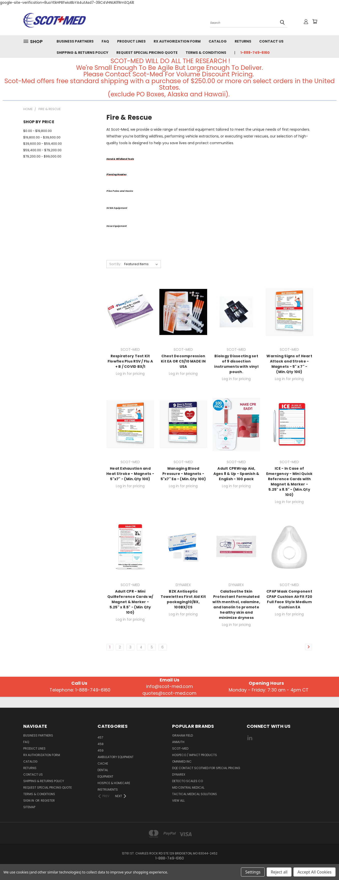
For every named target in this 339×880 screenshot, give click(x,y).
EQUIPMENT (105, 776)
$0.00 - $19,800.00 (37, 130)
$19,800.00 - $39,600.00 (42, 137)
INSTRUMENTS (108, 789)
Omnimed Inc (182, 761)
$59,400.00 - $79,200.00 (42, 150)
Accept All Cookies (314, 872)
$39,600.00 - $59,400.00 (42, 143)
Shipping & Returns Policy (82, 52)
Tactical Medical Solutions (194, 794)
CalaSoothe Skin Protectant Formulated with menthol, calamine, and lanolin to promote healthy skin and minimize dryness (236, 604)
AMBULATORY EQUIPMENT (116, 757)
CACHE (103, 763)
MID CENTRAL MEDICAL (188, 787)
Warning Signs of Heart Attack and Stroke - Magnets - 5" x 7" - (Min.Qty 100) (289, 364)
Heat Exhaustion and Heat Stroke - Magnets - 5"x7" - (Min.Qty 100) (130, 473)
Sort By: (115, 264)
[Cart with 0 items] (314, 21)
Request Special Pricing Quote (147, 52)
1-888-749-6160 (255, 52)
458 (101, 744)
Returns (243, 41)
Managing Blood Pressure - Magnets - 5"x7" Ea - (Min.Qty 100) (183, 473)
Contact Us (271, 41)
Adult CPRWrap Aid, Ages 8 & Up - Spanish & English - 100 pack (236, 473)
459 (101, 750)
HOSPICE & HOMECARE (114, 783)
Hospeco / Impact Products (194, 755)
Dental (103, 770)
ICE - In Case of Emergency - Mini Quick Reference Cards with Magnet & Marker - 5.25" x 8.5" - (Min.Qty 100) (289, 481)
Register (48, 800)
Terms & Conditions (206, 52)
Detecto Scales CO (187, 781)
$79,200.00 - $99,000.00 (42, 156)
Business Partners (75, 41)
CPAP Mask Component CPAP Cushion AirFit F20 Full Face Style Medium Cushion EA (289, 599)
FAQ (105, 41)
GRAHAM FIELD (182, 735)
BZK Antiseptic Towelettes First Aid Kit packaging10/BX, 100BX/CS (183, 599)
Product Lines (131, 41)
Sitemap (29, 807)
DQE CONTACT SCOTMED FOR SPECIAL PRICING (206, 768)
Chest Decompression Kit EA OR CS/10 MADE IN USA (183, 361)
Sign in (29, 800)
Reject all (279, 872)
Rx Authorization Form (177, 41)
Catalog (218, 41)
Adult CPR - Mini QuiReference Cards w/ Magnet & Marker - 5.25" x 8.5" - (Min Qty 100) (130, 602)
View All (178, 800)
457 (100, 737)
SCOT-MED (180, 748)
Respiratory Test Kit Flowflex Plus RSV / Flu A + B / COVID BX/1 (130, 361)
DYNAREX (178, 774)
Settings (252, 872)
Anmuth (178, 742)
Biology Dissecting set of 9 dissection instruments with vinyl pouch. (236, 364)
